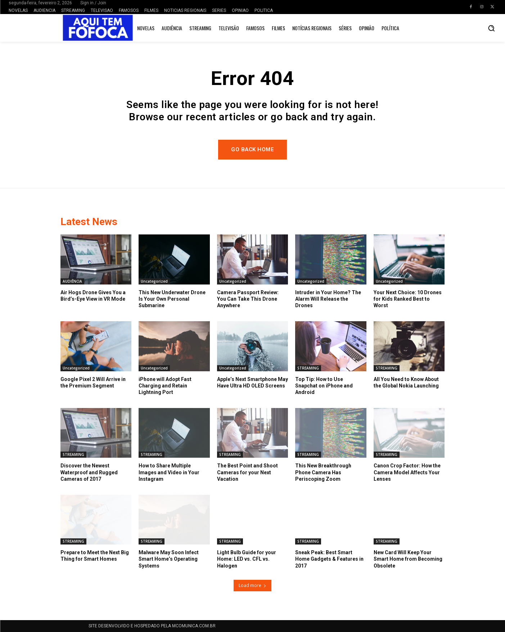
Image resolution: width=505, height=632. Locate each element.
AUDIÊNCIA (72, 281)
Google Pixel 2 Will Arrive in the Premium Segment (93, 382)
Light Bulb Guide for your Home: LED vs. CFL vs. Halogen (246, 559)
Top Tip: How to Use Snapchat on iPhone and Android (324, 385)
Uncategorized (154, 281)
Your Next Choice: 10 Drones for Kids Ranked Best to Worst (408, 299)
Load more (252, 585)
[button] (491, 28)
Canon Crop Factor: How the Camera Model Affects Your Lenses (407, 472)
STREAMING (308, 368)
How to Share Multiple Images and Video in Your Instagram (169, 472)
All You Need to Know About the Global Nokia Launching (406, 382)
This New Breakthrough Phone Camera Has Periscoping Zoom (323, 472)
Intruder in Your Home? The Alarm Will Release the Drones (328, 299)
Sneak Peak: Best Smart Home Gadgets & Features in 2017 (329, 559)
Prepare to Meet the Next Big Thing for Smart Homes (94, 556)
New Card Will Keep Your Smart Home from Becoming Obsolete (408, 559)
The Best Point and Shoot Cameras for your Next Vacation (247, 472)
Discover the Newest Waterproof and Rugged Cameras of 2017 (89, 472)
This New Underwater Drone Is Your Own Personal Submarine (172, 299)
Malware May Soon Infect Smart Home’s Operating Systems (169, 559)
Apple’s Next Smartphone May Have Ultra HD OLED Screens (252, 382)
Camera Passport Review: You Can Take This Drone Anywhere (248, 299)
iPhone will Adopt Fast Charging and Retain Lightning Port (165, 385)
